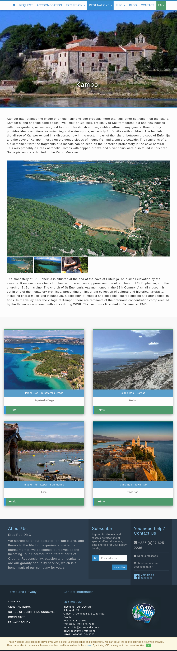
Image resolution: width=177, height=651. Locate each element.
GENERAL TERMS (19, 606)
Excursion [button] (75, 5)
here (89, 645)
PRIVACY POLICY (19, 622)
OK (148, 645)
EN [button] (161, 5)
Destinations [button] (100, 5)
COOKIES (14, 601)
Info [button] (120, 5)
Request (26, 5)
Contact (147, 5)
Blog (133, 5)
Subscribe (119, 567)
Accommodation (49, 5)
